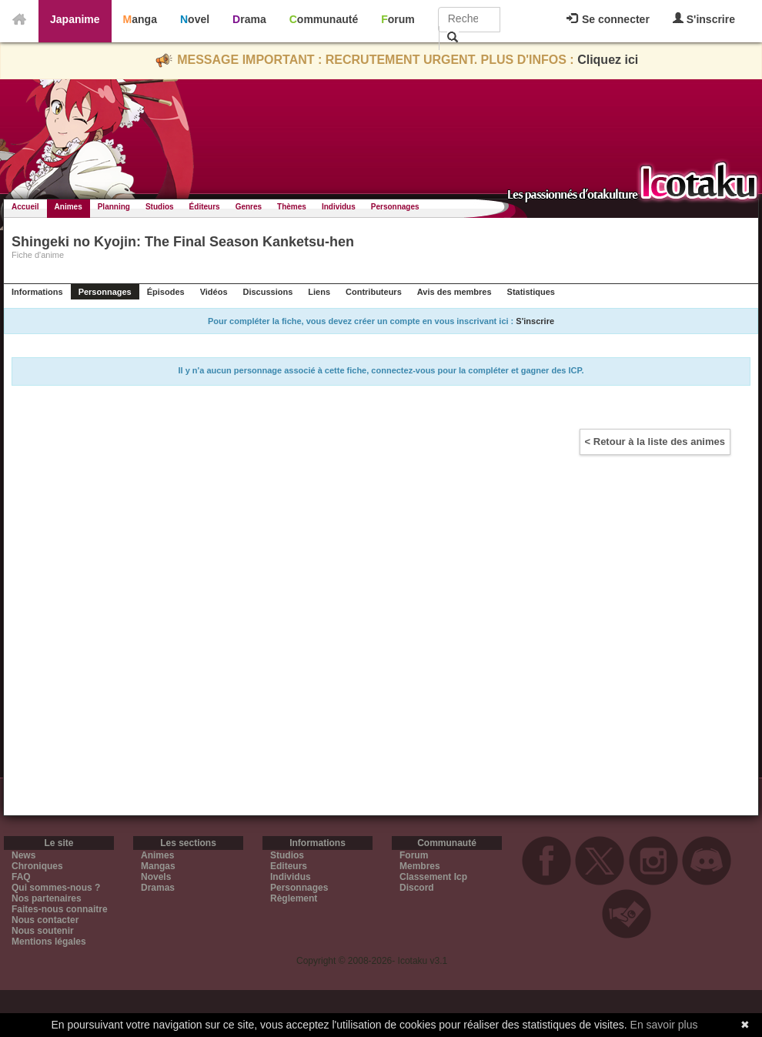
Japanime (75, 19)
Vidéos (214, 291)
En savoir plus (664, 1025)
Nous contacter (45, 920)
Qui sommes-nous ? (56, 887)
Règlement (293, 898)
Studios (159, 206)
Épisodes (166, 291)
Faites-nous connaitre (60, 909)
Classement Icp (433, 876)
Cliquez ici (607, 59)
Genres (249, 206)
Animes (68, 206)
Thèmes (291, 206)
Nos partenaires (47, 898)
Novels (156, 876)
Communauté (323, 19)
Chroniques (37, 866)
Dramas (158, 887)
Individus (339, 206)
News (23, 855)
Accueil (25, 206)
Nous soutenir (43, 930)
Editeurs (288, 866)
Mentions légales (49, 941)
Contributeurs (374, 291)
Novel (194, 19)
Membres (419, 866)
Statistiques (531, 291)
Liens (319, 291)
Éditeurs (204, 206)
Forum (398, 19)
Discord (416, 887)
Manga (140, 19)
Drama (249, 19)
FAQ (21, 876)
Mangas (158, 866)
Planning (114, 206)
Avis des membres (454, 291)
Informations (37, 291)
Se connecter (608, 19)
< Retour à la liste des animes (655, 441)
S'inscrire (704, 18)
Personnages (395, 206)
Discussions (268, 291)
